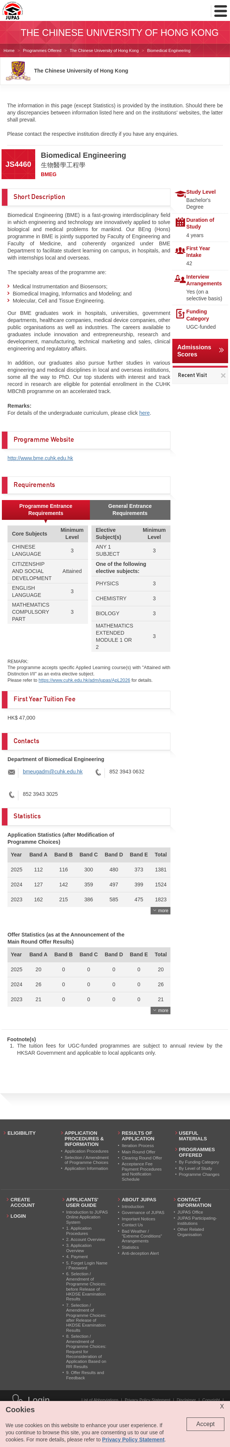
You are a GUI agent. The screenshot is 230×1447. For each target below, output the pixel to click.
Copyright (211, 1400)
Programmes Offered (42, 50)
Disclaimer (186, 1400)
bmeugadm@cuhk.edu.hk (53, 772)
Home (8, 50)
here (144, 413)
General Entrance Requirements (130, 509)
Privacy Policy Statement (147, 1400)
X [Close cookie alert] (222, 1406)
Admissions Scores (194, 351)
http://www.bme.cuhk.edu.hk (40, 458)
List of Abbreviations (100, 1400)
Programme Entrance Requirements (45, 509)
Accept (205, 1424)
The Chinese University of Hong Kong (104, 50)
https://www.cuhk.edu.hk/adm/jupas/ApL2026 (84, 680)
